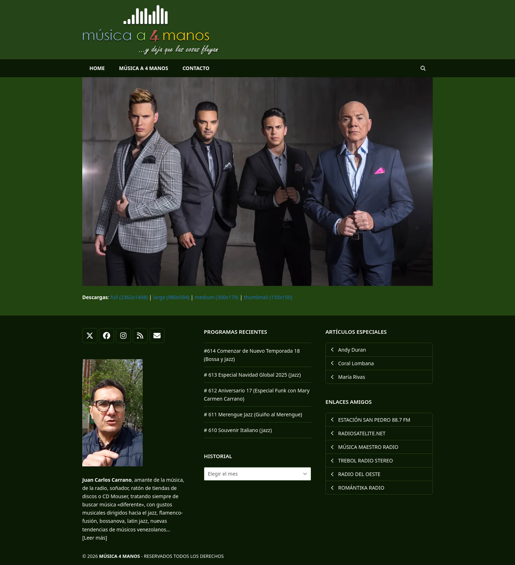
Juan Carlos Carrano (107, 479)
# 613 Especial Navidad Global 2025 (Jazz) (252, 374)
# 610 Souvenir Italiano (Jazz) (238, 430)
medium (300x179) (216, 297)
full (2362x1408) (129, 297)
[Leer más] (94, 537)
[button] (423, 68)
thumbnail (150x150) (268, 297)
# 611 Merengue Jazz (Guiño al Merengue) (253, 414)
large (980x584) (171, 297)
